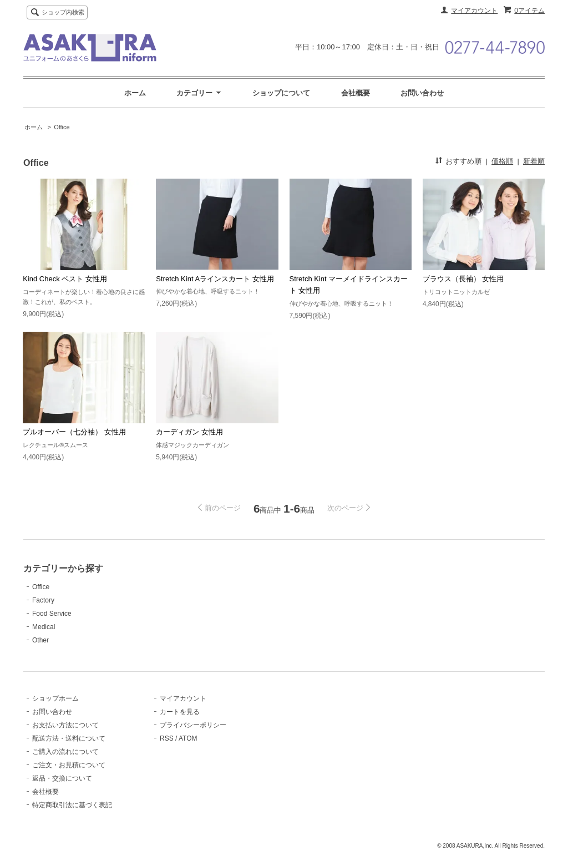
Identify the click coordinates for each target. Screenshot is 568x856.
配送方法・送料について (68, 738)
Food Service (52, 613)
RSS (167, 738)
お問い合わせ (422, 93)
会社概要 (355, 93)
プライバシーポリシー (193, 725)
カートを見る (180, 712)
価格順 (502, 161)
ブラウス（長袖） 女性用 (463, 279)
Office (62, 127)
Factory (43, 600)
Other (40, 640)
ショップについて (281, 93)
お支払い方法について (65, 725)
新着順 (534, 161)
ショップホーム (55, 698)
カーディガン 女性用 (189, 432)
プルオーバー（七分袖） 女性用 (74, 432)
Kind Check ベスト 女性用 (65, 279)
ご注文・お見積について (68, 765)
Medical (43, 627)
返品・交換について (62, 778)
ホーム (135, 93)
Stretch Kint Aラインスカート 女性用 (214, 279)
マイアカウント (474, 10)
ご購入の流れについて (65, 752)
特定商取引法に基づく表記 (72, 805)
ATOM (188, 738)
